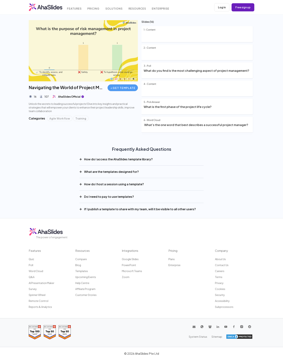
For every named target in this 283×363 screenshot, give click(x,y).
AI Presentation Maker (41, 283)
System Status (229, 336)
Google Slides (130, 259)
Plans (171, 259)
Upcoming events (85, 277)
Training (80, 118)
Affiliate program (85, 289)
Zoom (125, 277)
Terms (218, 277)
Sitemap (247, 336)
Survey (33, 289)
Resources (139, 7)
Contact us (221, 265)
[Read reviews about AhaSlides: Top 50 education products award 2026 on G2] (50, 332)
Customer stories (86, 294)
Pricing (95, 7)
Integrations (130, 251)
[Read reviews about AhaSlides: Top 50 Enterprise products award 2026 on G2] (65, 332)
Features (75, 7)
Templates (81, 271)
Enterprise (163, 7)
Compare (81, 259)
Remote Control (38, 300)
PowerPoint (129, 265)
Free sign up (243, 7)
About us (220, 259)
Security (220, 294)
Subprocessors (224, 306)
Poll (31, 265)
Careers (219, 271)
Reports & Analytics (40, 306)
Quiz (31, 259)
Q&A (31, 277)
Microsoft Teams (132, 271)
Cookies (220, 289)
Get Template (123, 87)
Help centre (82, 283)
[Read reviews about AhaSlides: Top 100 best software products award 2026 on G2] (35, 332)
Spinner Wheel (37, 294)
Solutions (116, 7)
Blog (78, 265)
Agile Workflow (59, 118)
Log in (222, 7)
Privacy (219, 283)
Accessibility (222, 300)
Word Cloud (36, 271)
